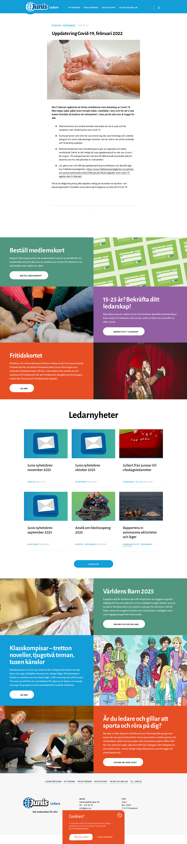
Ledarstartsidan (53, 781)
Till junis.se (136, 781)
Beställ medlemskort (29, 276)
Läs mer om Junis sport (123, 762)
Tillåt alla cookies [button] (81, 837)
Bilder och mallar (128, 8)
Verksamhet (69, 25)
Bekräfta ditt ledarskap (123, 332)
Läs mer (22, 389)
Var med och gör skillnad (124, 624)
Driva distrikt (109, 8)
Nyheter (56, 25)
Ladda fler (93, 564)
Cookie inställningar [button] (105, 837)
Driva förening (91, 8)
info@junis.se (85, 808)
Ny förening (74, 8)
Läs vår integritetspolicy (79, 829)
